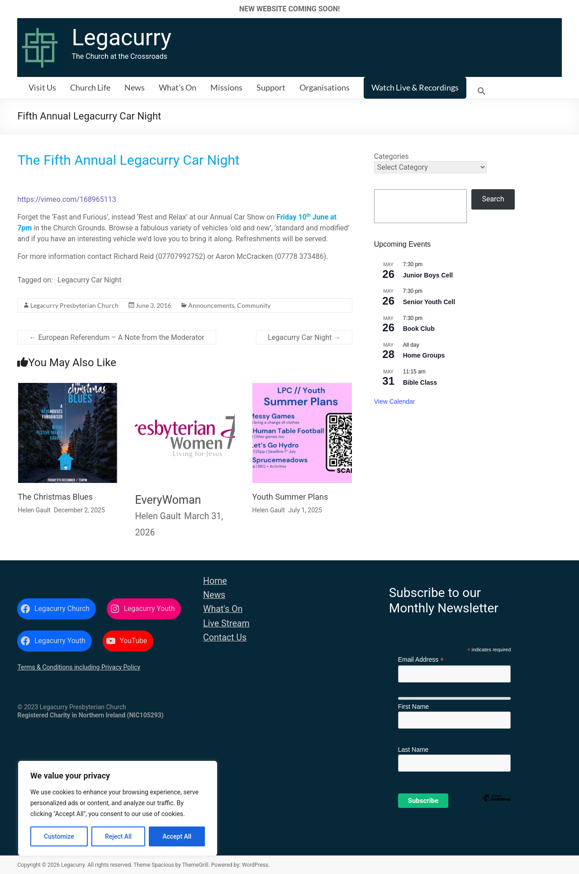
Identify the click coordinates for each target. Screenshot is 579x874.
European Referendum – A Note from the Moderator (116, 337)
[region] (117, 808)
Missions (226, 87)
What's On (222, 609)
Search (493, 199)
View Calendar (394, 401)
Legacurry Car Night (89, 280)
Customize (59, 836)
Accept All (176, 836)
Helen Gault (34, 510)
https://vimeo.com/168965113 (66, 199)
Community (254, 305)
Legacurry (121, 37)
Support (270, 87)
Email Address (421, 659)
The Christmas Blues (55, 496)
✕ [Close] (569, 9)
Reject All (118, 836)
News (134, 87)
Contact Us (225, 637)
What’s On (177, 87)
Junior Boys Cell (428, 275)
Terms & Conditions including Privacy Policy (78, 667)
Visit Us (42, 87)
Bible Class (420, 382)
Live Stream (226, 623)
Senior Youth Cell (429, 302)
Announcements (211, 305)
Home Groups (424, 355)
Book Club (419, 328)
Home (215, 581)
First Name (413, 706)
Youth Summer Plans (290, 496)
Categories (391, 156)
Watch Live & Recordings (415, 87)
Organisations (324, 87)
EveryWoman (168, 499)
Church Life (90, 87)
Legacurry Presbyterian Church (74, 305)
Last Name (413, 749)
